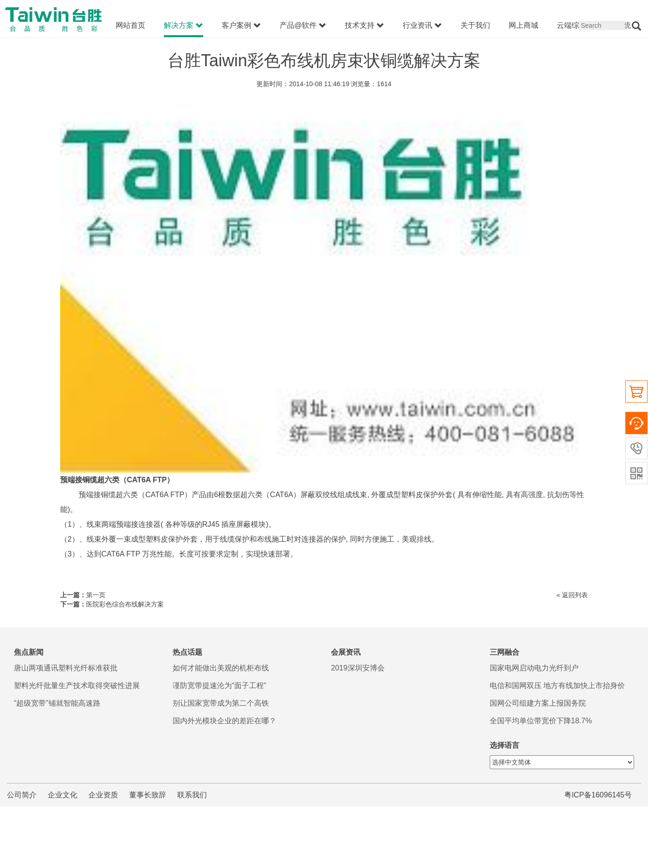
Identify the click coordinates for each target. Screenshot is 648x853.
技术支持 (364, 25)
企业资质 (103, 795)
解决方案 (183, 25)
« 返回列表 (572, 595)
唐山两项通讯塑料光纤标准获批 (66, 668)
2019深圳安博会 (358, 668)
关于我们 (475, 25)
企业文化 (62, 795)
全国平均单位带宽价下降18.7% (541, 721)
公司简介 (22, 795)
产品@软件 (303, 25)
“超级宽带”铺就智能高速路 (57, 703)
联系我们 (192, 795)
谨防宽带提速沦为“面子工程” (220, 685)
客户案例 (241, 25)
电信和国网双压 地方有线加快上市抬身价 (557, 685)
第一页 (96, 595)
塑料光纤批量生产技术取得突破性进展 (77, 685)
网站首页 (130, 25)
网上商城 (523, 25)
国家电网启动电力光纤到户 (534, 668)
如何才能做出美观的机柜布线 (221, 668)
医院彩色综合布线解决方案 (125, 604)
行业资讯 (422, 25)
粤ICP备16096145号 (598, 795)
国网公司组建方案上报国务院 (538, 703)
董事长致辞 (147, 795)
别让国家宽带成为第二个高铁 (221, 703)
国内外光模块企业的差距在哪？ (224, 721)
